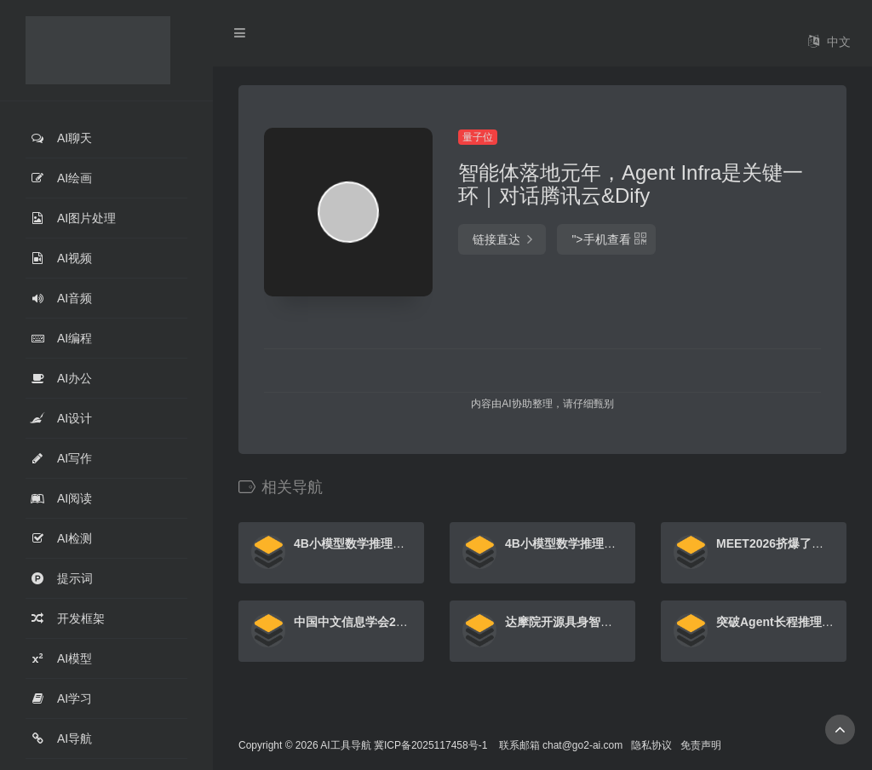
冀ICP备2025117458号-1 (430, 745)
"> (606, 239)
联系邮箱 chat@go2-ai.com (561, 745)
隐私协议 (651, 745)
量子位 (477, 137)
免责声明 (700, 745)
